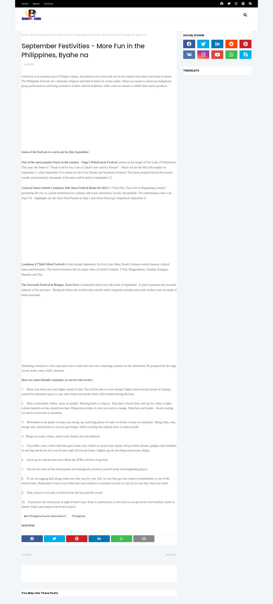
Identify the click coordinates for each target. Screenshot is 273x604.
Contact (48, 3)
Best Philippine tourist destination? (51, 34)
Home (25, 3)
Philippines (78, 516)
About (36, 3)
